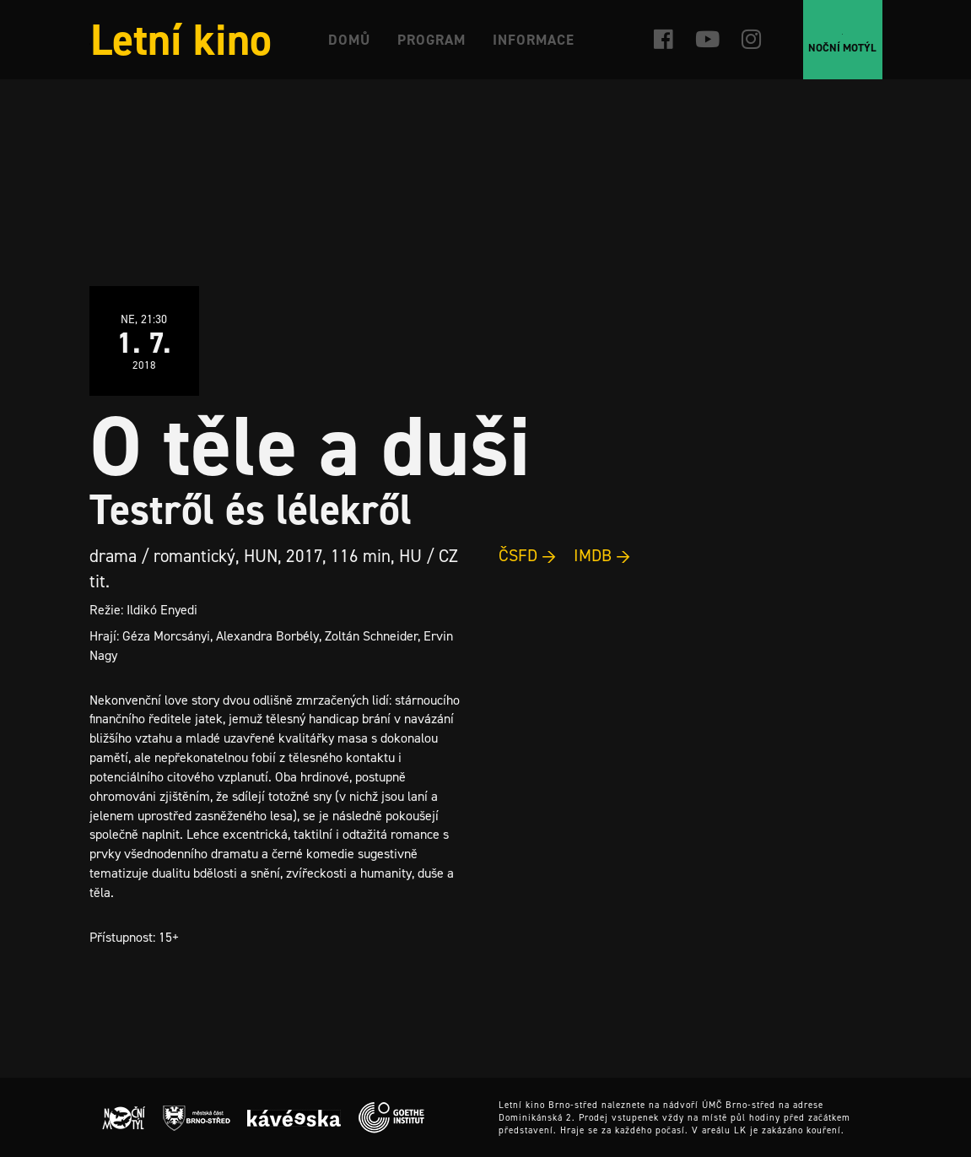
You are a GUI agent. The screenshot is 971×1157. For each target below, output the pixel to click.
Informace (534, 39)
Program (431, 39)
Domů (349, 39)
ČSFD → (528, 555)
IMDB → (602, 555)
